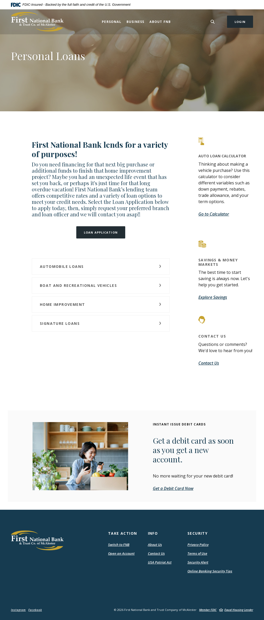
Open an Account (121, 553)
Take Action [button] (122, 533)
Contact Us (208, 363)
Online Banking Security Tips (209, 571)
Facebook (35, 610)
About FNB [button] (160, 22)
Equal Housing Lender (238, 610)
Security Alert (197, 562)
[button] (101, 266)
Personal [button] (111, 22)
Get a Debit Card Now (173, 488)
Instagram (18, 610)
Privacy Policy (198, 544)
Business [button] (135, 22)
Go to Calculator (213, 214)
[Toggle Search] (212, 22)
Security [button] (197, 533)
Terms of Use (197, 553)
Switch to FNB (118, 544)
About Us (155, 544)
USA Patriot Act (160, 562)
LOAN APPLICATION (101, 232)
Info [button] (153, 533)
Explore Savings (212, 297)
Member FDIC (208, 610)
